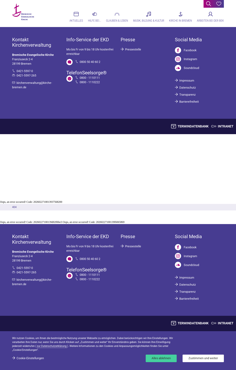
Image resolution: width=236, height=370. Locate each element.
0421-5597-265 (26, 75)
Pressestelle (133, 49)
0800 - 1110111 (90, 77)
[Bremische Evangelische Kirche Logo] (25, 13)
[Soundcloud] (187, 68)
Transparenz (187, 94)
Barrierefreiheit (189, 101)
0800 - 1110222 (90, 82)
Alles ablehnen (161, 358)
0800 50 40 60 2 (90, 62)
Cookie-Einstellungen (30, 358)
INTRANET (225, 126)
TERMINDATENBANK (193, 126)
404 (14, 207)
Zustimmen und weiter (203, 358)
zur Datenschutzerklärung (52, 346)
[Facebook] (186, 50)
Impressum (186, 80)
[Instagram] (186, 59)
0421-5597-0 (25, 71)
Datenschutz (187, 87)
